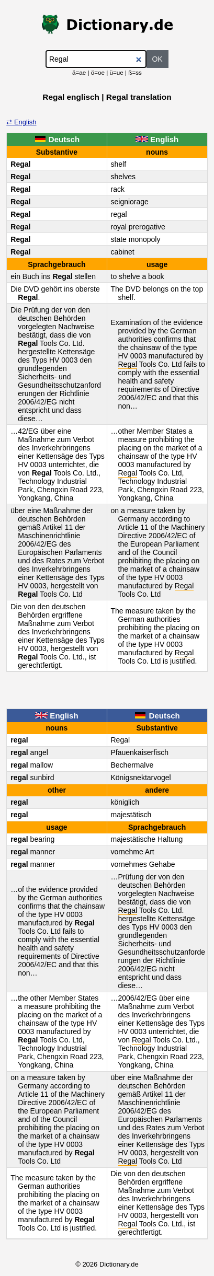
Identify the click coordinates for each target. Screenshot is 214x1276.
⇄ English (21, 122)
